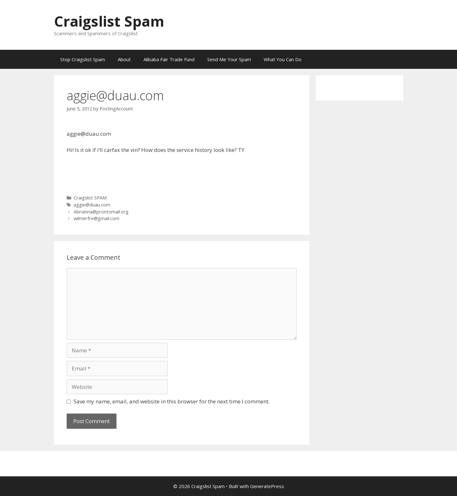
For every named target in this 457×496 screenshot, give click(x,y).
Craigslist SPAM (90, 198)
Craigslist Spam (109, 21)
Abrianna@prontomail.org (101, 212)
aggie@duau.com (92, 205)
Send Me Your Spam (229, 59)
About (124, 59)
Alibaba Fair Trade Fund (169, 59)
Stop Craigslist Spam (82, 59)
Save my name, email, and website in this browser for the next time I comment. (172, 401)
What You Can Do (282, 59)
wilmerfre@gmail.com (96, 218)
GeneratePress (267, 486)
